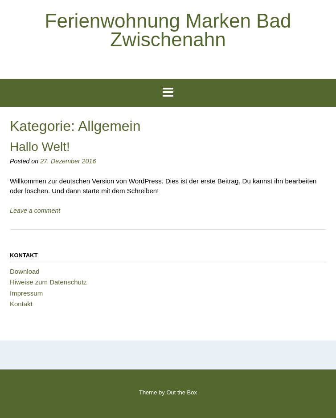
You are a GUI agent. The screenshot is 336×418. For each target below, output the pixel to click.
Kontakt (21, 304)
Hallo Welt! (40, 147)
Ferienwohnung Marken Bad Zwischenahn (168, 30)
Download (25, 271)
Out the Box (181, 392)
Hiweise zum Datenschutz (48, 282)
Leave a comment (35, 210)
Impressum (26, 293)
